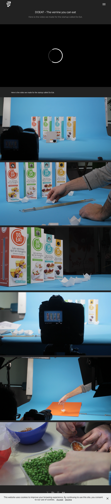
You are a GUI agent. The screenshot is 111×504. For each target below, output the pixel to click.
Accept (59, 499)
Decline (68, 499)
